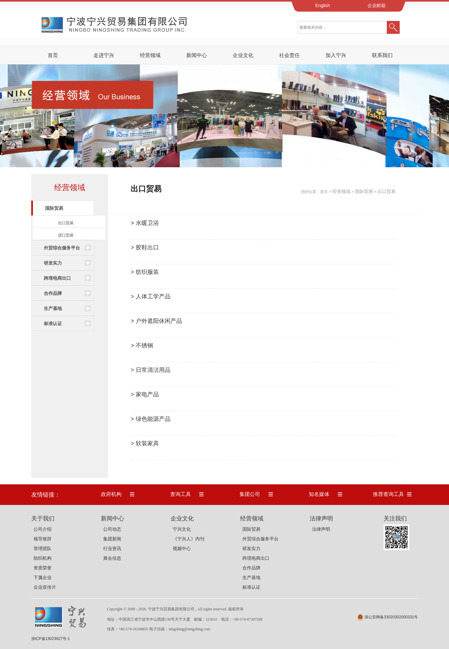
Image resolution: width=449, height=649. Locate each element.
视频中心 (182, 548)
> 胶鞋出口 (145, 247)
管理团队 (43, 548)
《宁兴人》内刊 (188, 538)
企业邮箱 (376, 5)
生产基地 (251, 577)
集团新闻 (112, 538)
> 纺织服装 (145, 272)
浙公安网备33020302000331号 (391, 617)
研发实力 (251, 548)
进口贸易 (65, 235)
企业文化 (243, 55)
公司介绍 (43, 529)
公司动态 (112, 529)
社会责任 (289, 55)
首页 (324, 191)
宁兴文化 (182, 529)
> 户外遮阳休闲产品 (156, 321)
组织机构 (43, 558)
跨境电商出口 (255, 558)
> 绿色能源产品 (151, 419)
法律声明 (321, 529)
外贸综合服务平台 (260, 538)
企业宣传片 (45, 587)
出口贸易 (65, 223)
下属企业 (43, 577)
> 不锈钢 (142, 345)
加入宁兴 (336, 55)
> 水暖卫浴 (145, 223)
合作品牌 (251, 567)
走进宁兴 (103, 55)
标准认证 (251, 587)
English (322, 5)
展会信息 (112, 558)
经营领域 (150, 55)
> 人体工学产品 (151, 296)
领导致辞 (43, 538)
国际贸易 (364, 191)
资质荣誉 (43, 567)
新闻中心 (196, 55)
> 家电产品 (145, 394)
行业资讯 (112, 548)
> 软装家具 (145, 443)
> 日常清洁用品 (151, 370)
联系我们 (382, 55)
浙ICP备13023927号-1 (50, 638)
